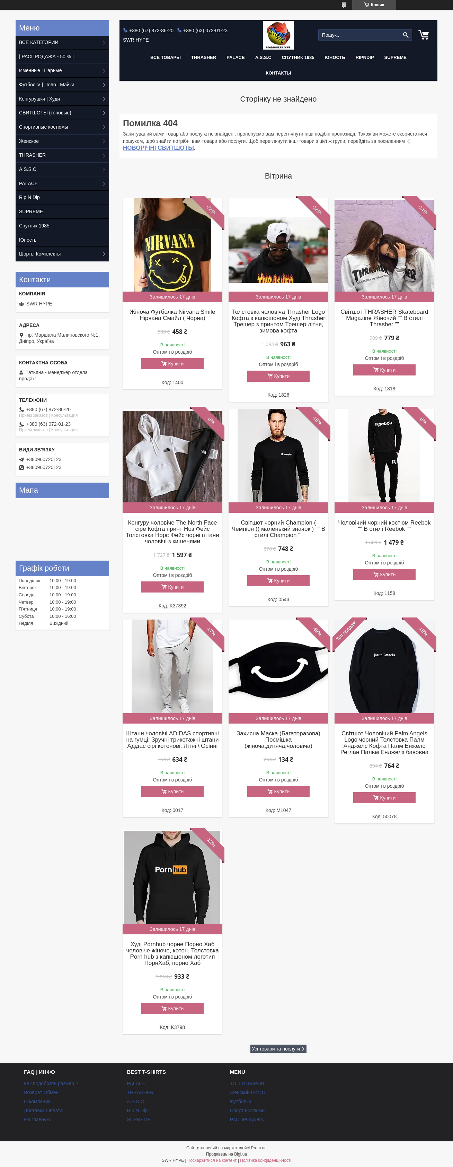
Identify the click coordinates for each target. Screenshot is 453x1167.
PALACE (235, 57)
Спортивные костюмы (43, 127)
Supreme (395, 57)
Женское (29, 141)
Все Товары (165, 57)
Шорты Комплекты (40, 254)
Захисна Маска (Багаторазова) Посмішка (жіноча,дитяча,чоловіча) (278, 740)
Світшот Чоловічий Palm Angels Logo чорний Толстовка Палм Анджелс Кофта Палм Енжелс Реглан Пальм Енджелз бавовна (384, 743)
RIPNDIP (365, 57)
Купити (176, 363)
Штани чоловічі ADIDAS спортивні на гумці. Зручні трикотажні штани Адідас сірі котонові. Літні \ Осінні (172, 740)
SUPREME (31, 211)
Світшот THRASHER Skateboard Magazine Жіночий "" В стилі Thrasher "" (384, 318)
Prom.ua (259, 1148)
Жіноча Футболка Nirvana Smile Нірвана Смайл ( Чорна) (172, 315)
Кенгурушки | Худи (39, 99)
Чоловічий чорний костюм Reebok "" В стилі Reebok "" (384, 526)
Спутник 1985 (298, 57)
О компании (37, 1101)
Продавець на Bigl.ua (226, 1154)
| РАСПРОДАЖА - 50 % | (46, 56)
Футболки (240, 1101)
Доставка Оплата (43, 1110)
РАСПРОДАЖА (247, 1119)
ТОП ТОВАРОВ (247, 1083)
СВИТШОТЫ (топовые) (45, 112)
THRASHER (203, 57)
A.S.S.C (263, 57)
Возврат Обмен (41, 1092)
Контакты (278, 73)
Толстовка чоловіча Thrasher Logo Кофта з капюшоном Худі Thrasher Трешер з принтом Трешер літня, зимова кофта (278, 321)
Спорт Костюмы (248, 1110)
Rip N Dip (29, 197)
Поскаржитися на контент (212, 1160)
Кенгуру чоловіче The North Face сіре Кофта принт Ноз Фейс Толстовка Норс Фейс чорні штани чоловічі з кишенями (172, 532)
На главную (37, 1119)
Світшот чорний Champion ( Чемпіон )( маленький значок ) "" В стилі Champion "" (278, 529)
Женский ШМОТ (248, 1092)
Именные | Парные (40, 70)
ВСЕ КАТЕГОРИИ (39, 42)
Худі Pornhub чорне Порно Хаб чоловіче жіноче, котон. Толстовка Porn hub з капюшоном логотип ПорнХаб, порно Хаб (172, 953)
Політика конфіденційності (265, 1160)
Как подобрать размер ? (51, 1083)
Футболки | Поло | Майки (46, 84)
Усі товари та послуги (276, 1049)
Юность (335, 57)
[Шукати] (406, 35)
